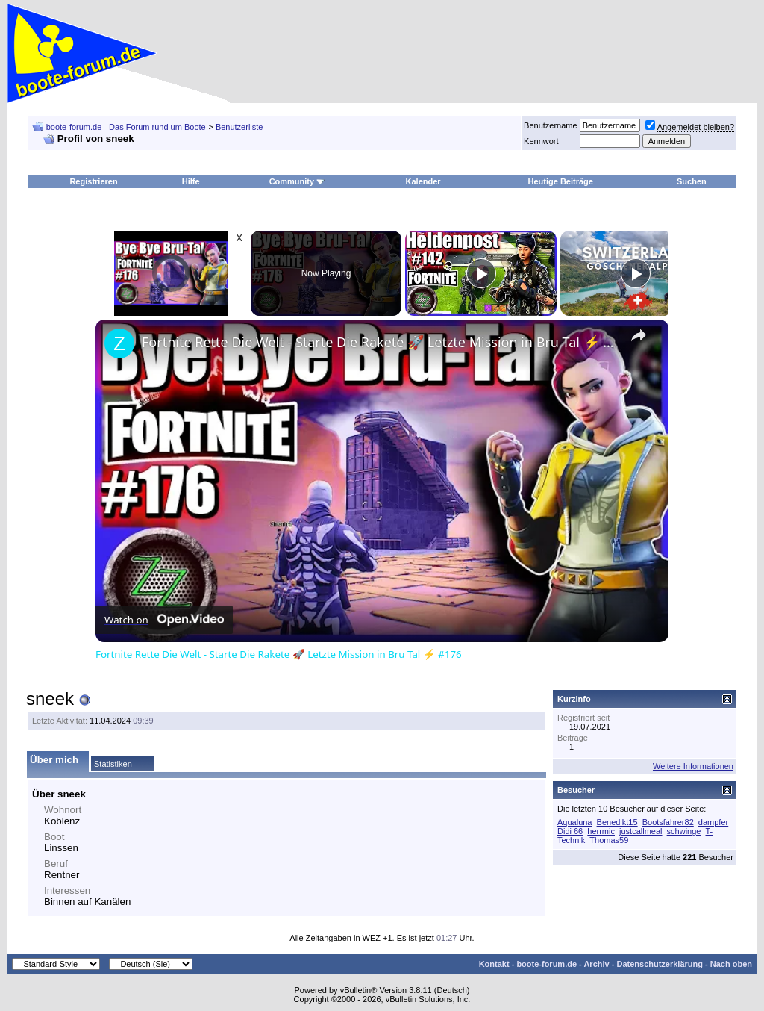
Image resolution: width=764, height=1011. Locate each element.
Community (297, 181)
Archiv (596, 963)
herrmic (601, 831)
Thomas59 (608, 840)
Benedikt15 (617, 822)
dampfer (713, 822)
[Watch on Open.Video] (164, 620)
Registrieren (93, 181)
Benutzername (550, 125)
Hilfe (191, 181)
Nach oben (731, 963)
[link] (119, 343)
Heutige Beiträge (560, 181)
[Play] (481, 273)
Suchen (692, 181)
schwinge (684, 831)
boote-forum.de (546, 963)
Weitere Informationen (693, 766)
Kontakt (494, 963)
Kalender (423, 181)
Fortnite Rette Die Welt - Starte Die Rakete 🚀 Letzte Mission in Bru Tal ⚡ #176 (380, 342)
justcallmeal (640, 831)
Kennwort (541, 141)
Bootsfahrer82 (668, 822)
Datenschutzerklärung (659, 963)
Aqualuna (574, 822)
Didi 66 (570, 831)
